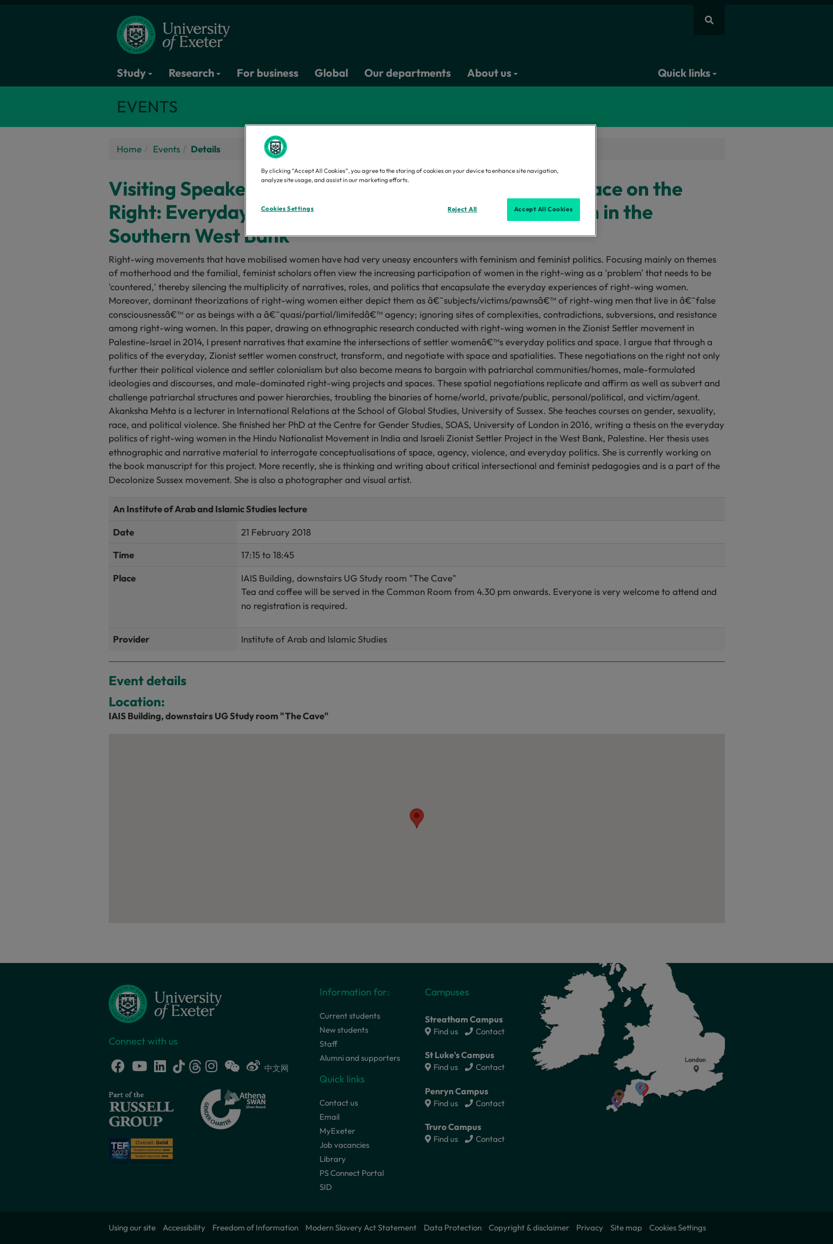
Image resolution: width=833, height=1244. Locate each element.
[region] (420, 180)
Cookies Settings (287, 208)
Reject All (462, 209)
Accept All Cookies (543, 209)
